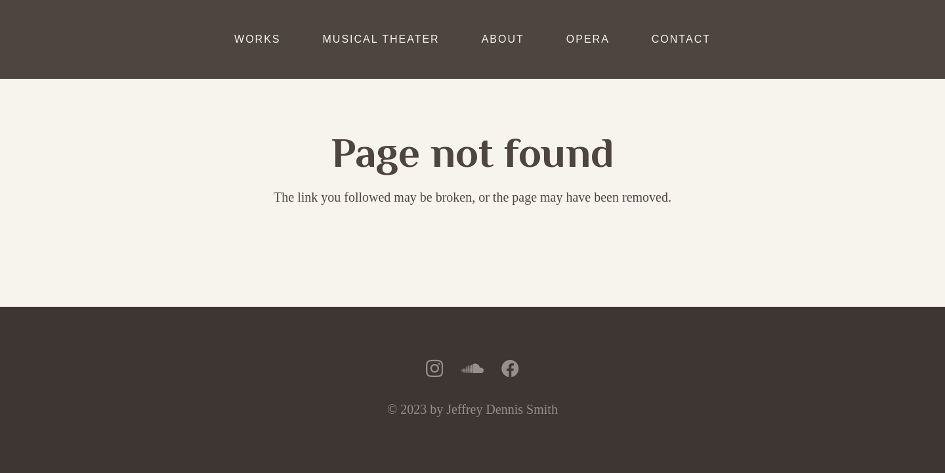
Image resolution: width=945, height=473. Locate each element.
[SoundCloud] (472, 368)
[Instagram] (434, 369)
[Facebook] (510, 368)
